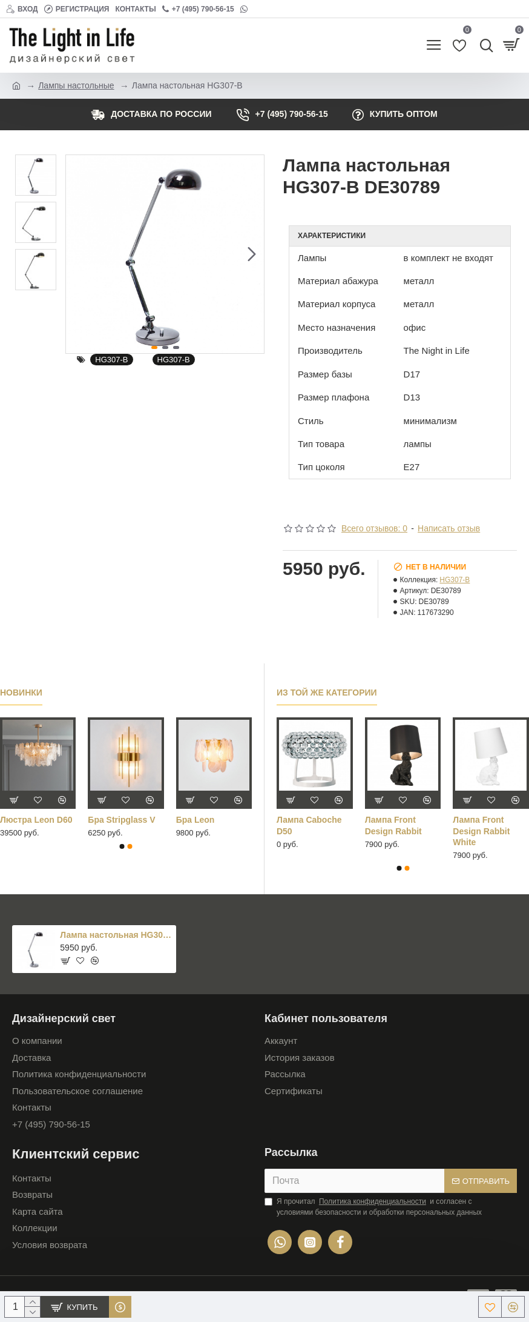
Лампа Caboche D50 (309, 825)
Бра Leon (195, 820)
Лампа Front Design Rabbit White (481, 830)
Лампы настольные (76, 85)
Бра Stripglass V (121, 820)
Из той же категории (327, 692)
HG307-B (111, 359)
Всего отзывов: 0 (374, 528)
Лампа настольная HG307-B (116, 935)
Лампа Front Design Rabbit (393, 825)
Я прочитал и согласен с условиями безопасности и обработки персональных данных (373, 1206)
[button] (252, 254)
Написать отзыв (449, 528)
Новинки (21, 692)
